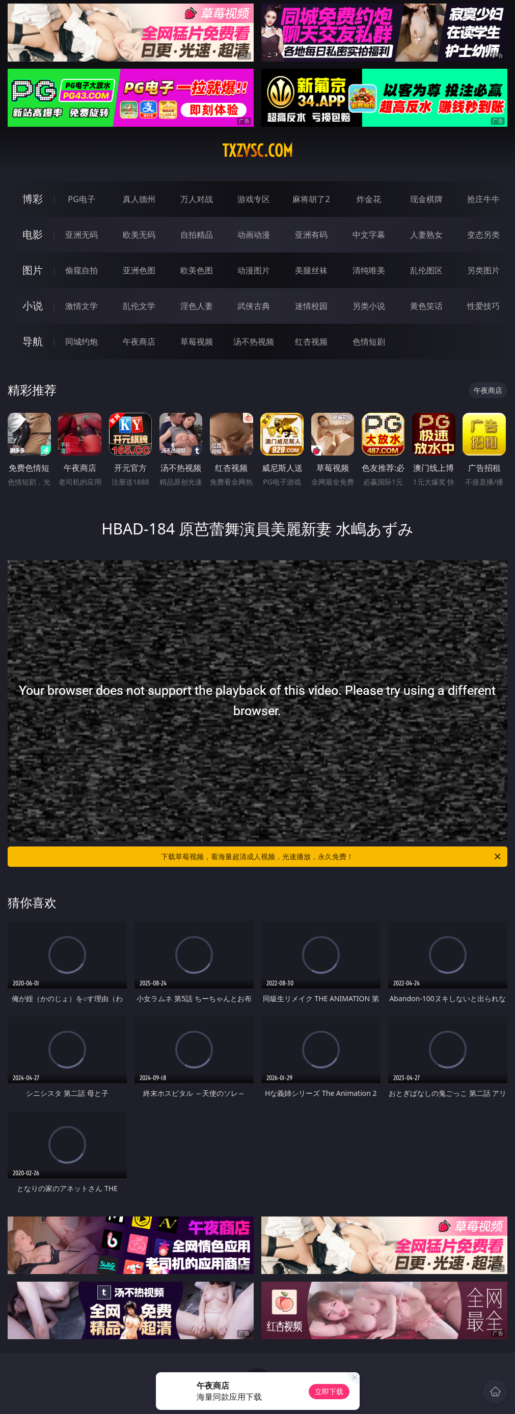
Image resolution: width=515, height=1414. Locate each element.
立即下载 (329, 1391)
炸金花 (369, 199)
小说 (32, 306)
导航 (32, 341)
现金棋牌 (426, 199)
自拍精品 (196, 234)
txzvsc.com (257, 150)
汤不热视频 (253, 341)
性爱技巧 (483, 306)
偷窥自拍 (81, 270)
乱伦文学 (139, 306)
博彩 (32, 199)
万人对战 (196, 199)
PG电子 (81, 199)
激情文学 (81, 306)
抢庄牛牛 (483, 199)
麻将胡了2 (311, 199)
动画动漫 (253, 234)
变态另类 (483, 234)
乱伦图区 (426, 270)
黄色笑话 (426, 306)
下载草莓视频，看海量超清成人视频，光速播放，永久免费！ (331, 857)
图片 (32, 270)
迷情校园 (311, 306)
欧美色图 (196, 270)
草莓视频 (196, 341)
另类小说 (369, 306)
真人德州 (139, 199)
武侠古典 (253, 306)
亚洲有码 (311, 234)
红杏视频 (311, 341)
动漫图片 (253, 270)
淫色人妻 (196, 306)
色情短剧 (369, 341)
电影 (32, 234)
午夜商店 (139, 341)
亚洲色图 (139, 270)
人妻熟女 (426, 234)
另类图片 (483, 270)
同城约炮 (81, 341)
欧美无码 (139, 234)
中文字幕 (369, 234)
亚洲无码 (81, 234)
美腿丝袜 (311, 270)
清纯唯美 (369, 270)
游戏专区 (253, 199)
